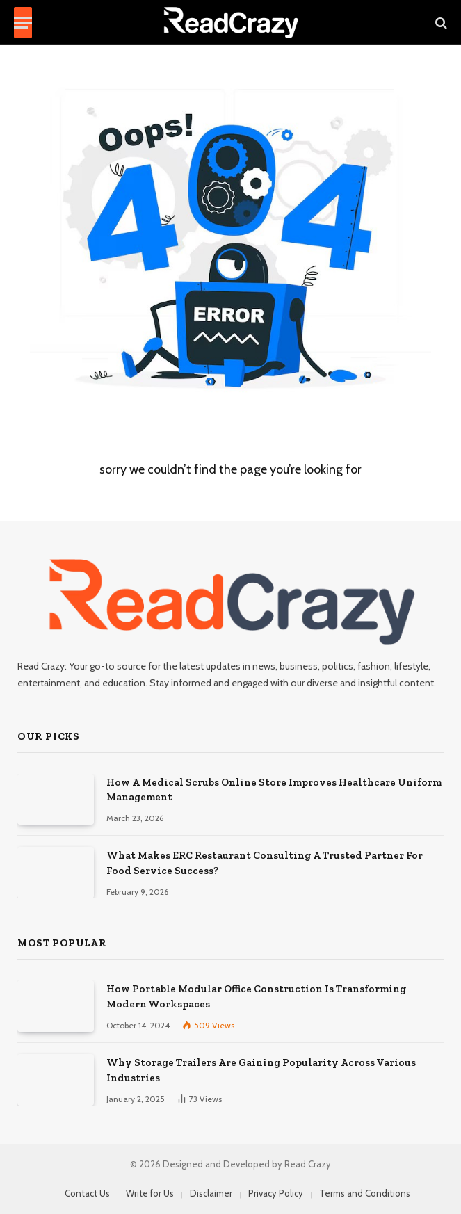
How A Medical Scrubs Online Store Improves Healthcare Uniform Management (274, 789)
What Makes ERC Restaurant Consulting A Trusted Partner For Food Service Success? (264, 862)
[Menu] (23, 22)
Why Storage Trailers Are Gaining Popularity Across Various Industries (261, 1069)
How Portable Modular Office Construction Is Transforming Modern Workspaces (256, 996)
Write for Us (150, 1193)
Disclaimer (211, 1193)
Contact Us (87, 1193)
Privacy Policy (275, 1193)
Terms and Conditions (364, 1193)
